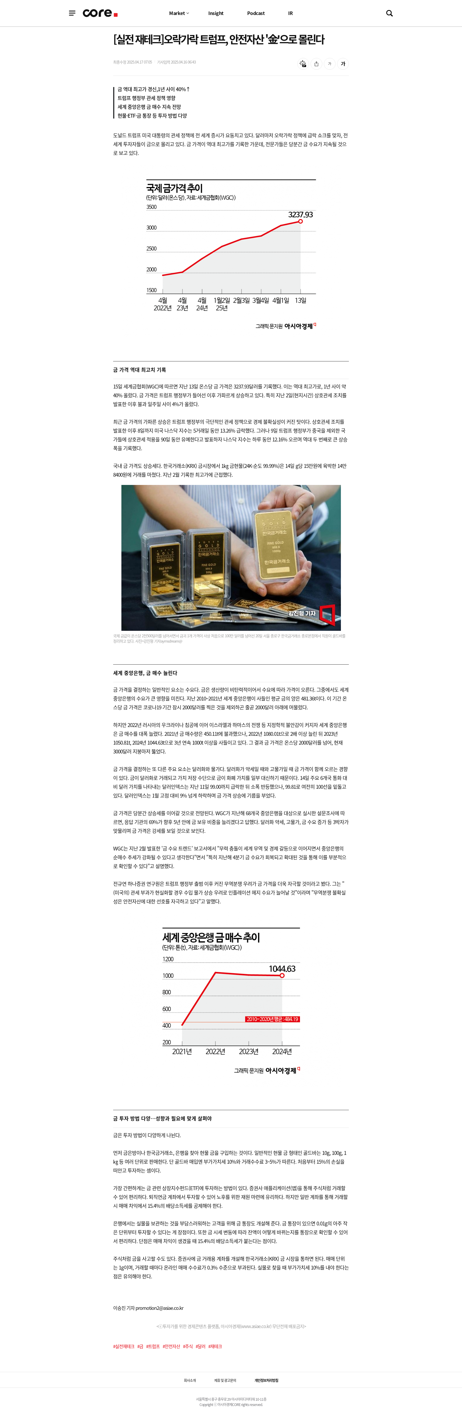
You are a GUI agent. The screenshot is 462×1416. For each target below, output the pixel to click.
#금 (140, 1346)
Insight (216, 12)
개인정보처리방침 (266, 1380)
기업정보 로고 (100, 13)
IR (290, 12)
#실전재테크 (123, 1346)
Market (177, 12)
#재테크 (215, 1346)
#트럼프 (153, 1346)
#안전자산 (171, 1346)
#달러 (200, 1346)
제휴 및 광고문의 (225, 1380)
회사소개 (190, 1380)
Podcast (256, 12)
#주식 (188, 1346)
